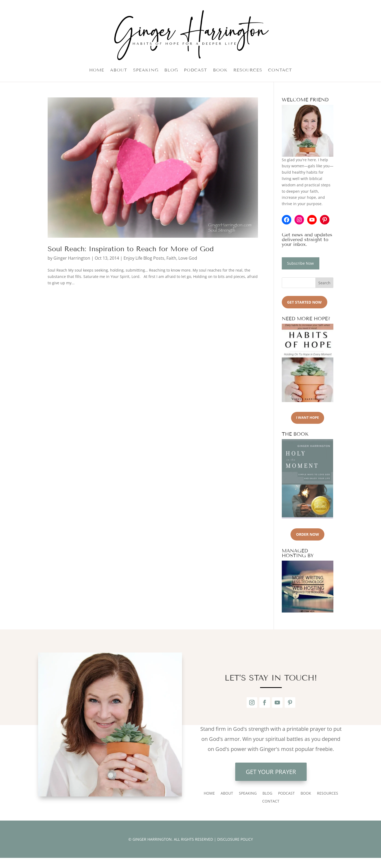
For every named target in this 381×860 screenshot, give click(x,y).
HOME (96, 70)
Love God (187, 258)
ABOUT (118, 70)
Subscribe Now (300, 263)
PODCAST (195, 70)
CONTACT (280, 70)
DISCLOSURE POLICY (235, 839)
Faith (171, 258)
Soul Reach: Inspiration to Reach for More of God (131, 249)
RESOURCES (247, 70)
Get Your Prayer (271, 772)
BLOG (171, 70)
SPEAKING (145, 70)
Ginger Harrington (71, 258)
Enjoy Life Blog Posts (144, 258)
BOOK (220, 70)
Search (324, 282)
